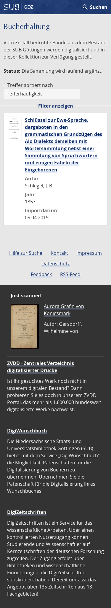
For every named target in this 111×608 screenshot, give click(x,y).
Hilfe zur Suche (25, 253)
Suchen (94, 7)
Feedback (41, 274)
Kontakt (59, 253)
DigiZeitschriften (26, 512)
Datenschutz (55, 263)
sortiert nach (38, 85)
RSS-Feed (70, 274)
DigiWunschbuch (27, 430)
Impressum (89, 253)
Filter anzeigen (55, 106)
